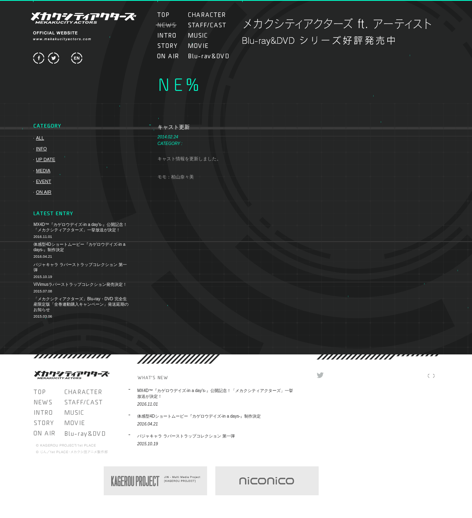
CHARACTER (207, 14)
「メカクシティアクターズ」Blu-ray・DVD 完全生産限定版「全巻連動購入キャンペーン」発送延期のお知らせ (81, 304)
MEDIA (43, 170)
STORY (171, 45)
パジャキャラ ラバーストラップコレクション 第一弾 (80, 267)
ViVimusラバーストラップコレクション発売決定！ (80, 284)
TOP (171, 14)
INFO (41, 148)
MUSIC (202, 35)
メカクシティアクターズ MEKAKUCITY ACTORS (82, 18)
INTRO (171, 35)
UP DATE (45, 159)
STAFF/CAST (207, 25)
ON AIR (171, 56)
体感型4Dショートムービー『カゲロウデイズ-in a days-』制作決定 (79, 247)
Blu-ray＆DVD (208, 56)
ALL (40, 137)
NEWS (48, 402)
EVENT (43, 181)
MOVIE (207, 45)
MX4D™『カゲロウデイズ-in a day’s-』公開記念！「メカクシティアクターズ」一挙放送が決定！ (80, 227)
